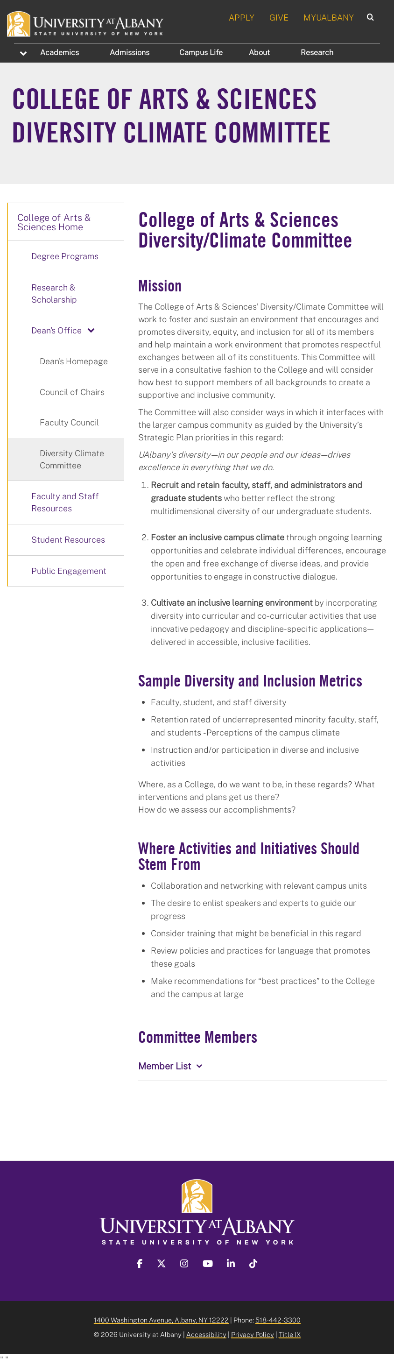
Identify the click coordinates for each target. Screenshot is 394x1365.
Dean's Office (56, 330)
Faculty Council (69, 422)
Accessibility (206, 1334)
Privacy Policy (252, 1334)
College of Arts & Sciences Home (54, 222)
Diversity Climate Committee (72, 459)
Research (317, 52)
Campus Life (201, 52)
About (259, 52)
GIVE (278, 17)
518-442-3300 (278, 1320)
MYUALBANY (328, 17)
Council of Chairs (72, 392)
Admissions (129, 52)
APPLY (241, 17)
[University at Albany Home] (85, 23)
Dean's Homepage (74, 361)
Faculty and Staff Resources (65, 502)
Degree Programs (64, 256)
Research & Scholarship (54, 293)
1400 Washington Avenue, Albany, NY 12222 (161, 1320)
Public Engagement (68, 571)
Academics (59, 52)
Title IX (290, 1334)
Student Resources (68, 539)
